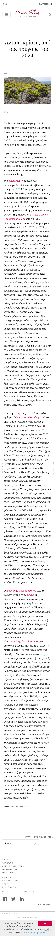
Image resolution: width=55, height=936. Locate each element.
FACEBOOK (25, 806)
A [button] (4, 112)
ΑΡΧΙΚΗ (6, 860)
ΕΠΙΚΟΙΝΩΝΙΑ (45, 905)
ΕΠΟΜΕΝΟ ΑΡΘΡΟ (53, 468)
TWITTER (14, 806)
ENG (5, 4)
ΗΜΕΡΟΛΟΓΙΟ (9, 887)
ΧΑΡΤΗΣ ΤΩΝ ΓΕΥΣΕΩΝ (14, 866)
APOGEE (33, 918)
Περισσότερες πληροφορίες (33, 932)
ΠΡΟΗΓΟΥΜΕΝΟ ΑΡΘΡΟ (2, 468)
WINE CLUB (8, 872)
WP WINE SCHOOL (12, 881)
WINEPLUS (7, 863)
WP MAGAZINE (9, 869)
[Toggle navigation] (6, 14)
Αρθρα (5, 884)
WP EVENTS (8, 878)
